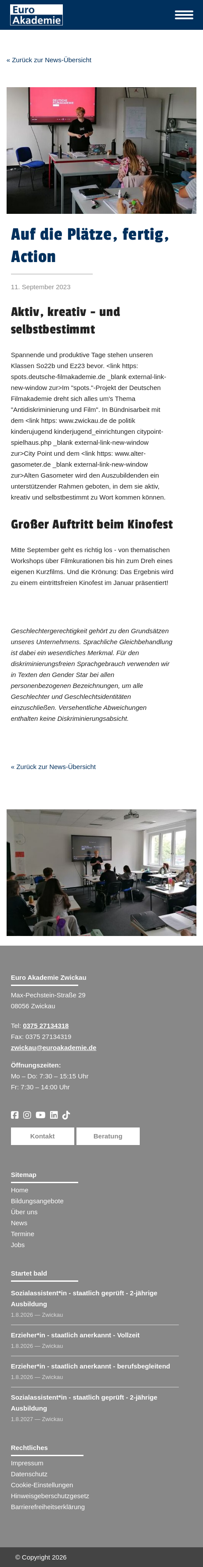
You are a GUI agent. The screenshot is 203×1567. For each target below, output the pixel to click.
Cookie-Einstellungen (42, 1485)
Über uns (24, 1212)
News (19, 1223)
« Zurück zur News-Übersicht (49, 60)
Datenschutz (29, 1474)
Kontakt (42, 1136)
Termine (22, 1233)
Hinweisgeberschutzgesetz (50, 1496)
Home (20, 1190)
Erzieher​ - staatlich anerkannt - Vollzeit (75, 1335)
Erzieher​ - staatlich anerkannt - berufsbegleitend (90, 1366)
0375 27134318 (46, 1025)
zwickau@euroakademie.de (54, 1047)
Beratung (108, 1136)
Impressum (27, 1463)
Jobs (18, 1244)
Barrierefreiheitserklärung (48, 1506)
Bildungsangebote (37, 1201)
